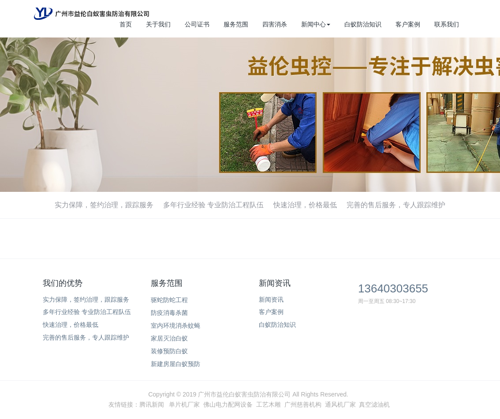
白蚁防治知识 (362, 24)
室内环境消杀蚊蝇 (175, 325)
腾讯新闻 (151, 404)
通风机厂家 (340, 404)
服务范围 (236, 24)
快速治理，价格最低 (305, 205)
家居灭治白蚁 (169, 338)
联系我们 (446, 24)
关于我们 (158, 24)
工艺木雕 (268, 404)
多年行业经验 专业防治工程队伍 (213, 205)
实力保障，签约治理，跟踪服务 (104, 205)
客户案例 (408, 24)
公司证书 (197, 24)
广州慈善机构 (302, 404)
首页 (125, 24)
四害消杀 (274, 24)
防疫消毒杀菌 (169, 312)
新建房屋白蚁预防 (175, 363)
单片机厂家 (184, 404)
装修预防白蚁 (169, 351)
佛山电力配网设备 (228, 404)
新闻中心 (315, 24)
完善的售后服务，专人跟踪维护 (396, 205)
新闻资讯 (275, 283)
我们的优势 (62, 283)
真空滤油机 (374, 404)
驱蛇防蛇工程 (169, 299)
